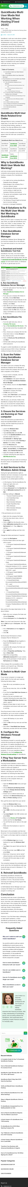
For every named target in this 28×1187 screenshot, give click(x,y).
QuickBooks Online (7, 1169)
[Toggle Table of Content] (24, 69)
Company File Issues (9, 324)
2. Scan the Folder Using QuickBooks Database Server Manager (13, 93)
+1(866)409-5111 (5, 2)
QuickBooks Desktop (8, 1164)
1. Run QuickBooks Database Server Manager (13, 83)
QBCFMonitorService (9, 456)
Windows (13, 818)
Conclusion (6, 108)
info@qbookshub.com (21, 2)
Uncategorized (6, 1173)
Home (2, 28)
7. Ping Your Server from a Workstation (14, 105)
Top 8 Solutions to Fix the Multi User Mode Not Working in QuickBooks (14, 79)
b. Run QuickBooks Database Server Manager (15, 89)
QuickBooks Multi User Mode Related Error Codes (14, 72)
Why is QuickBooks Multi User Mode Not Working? (13, 76)
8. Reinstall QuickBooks (10, 106)
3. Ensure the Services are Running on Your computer (15, 96)
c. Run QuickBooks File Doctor (13, 91)
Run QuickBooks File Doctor (16, 326)
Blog (7, 28)
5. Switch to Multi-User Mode (12, 102)
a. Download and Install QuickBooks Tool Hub (15, 86)
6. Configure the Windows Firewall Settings (15, 103)
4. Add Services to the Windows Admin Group (14, 99)
